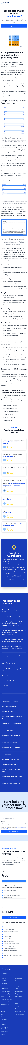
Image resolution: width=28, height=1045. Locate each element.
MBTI (16, 988)
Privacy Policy (5, 828)
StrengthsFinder (19, 991)
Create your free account (14, 26)
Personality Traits (5, 991)
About (16, 1003)
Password (3, 821)
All (15, 980)
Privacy (21, 1041)
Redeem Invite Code (20, 1011)
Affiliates (17, 1006)
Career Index (4, 1016)
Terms (25, 1041)
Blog (2, 1014)
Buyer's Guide (18, 996)
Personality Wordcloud (6, 999)
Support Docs (4, 1031)
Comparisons (4, 988)
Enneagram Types (5, 996)
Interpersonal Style (5, 1001)
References (4, 1034)
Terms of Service (23, 827)
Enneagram (18, 986)
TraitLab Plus (4, 980)
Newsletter (3, 1024)
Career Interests (5, 1007)
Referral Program (19, 1014)
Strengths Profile (5, 1004)
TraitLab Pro (4, 983)
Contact (17, 1009)
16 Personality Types (6, 994)
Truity (16, 994)
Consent (17, 827)
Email (2, 816)
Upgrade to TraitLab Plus (14, 917)
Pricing (2, 986)
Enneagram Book (5, 1022)
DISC (16, 983)
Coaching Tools (4, 1019)
